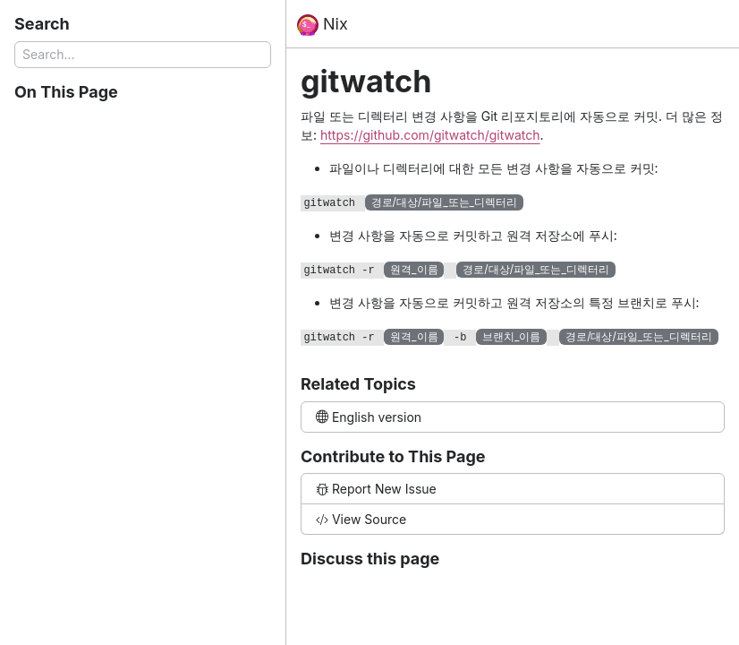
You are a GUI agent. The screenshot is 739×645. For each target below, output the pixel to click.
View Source (361, 519)
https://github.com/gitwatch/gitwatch (430, 134)
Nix (322, 25)
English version (368, 417)
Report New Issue (376, 488)
